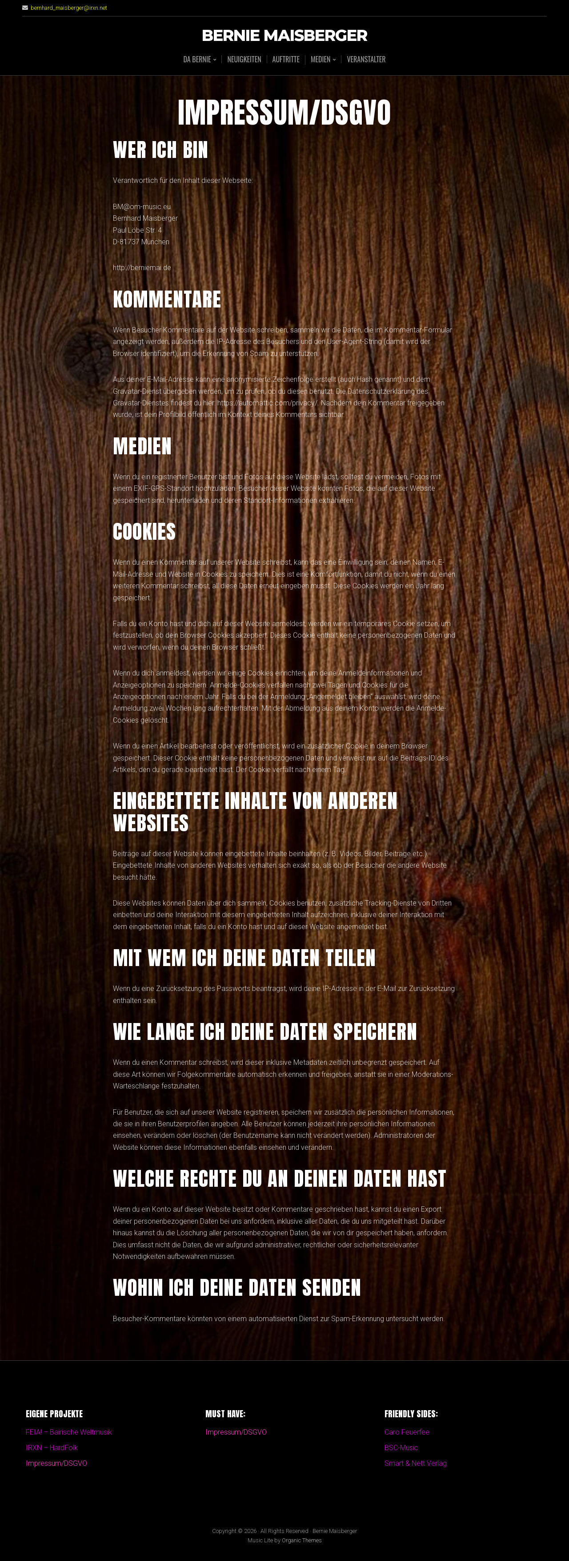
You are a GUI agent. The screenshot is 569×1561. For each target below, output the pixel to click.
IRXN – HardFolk (52, 1448)
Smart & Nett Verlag (416, 1463)
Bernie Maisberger (284, 35)
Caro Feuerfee (407, 1432)
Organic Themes (302, 1540)
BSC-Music (401, 1448)
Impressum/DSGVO (56, 1463)
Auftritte (286, 59)
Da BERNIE (197, 60)
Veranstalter (366, 59)
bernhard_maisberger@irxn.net (69, 7)
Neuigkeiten (244, 59)
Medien (320, 60)
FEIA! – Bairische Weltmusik (69, 1432)
